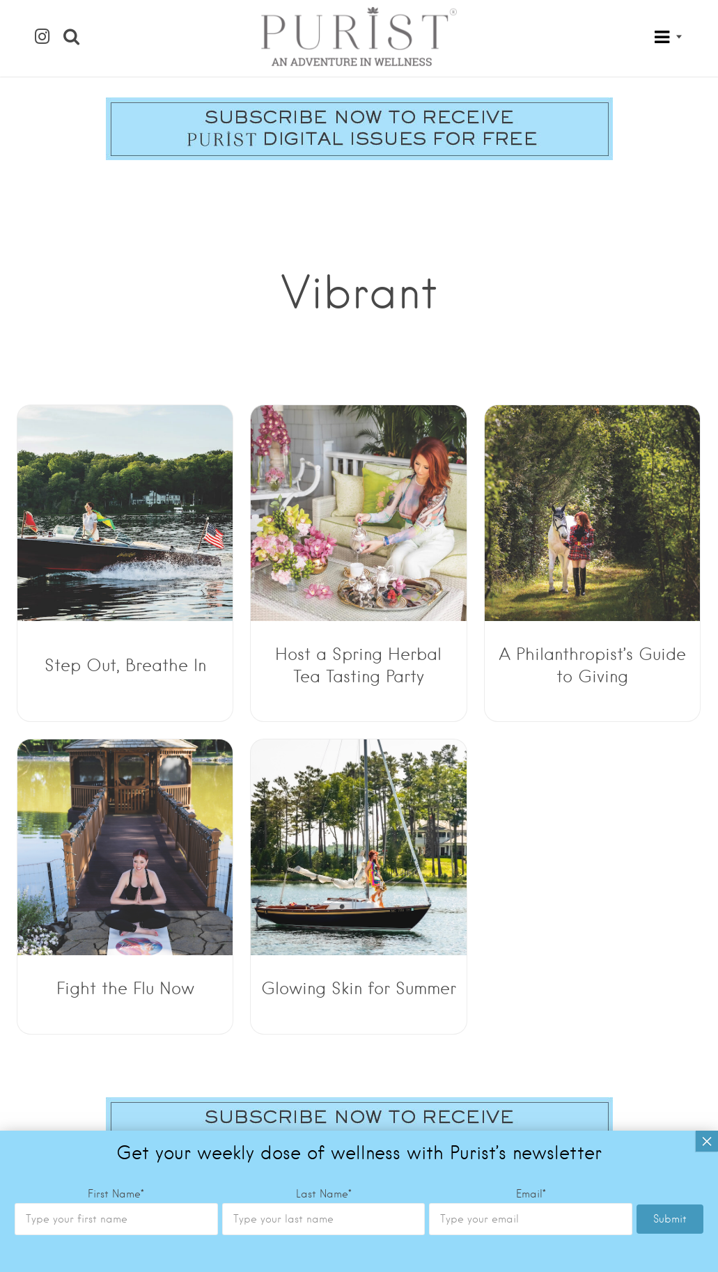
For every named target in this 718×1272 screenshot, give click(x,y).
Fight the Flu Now (125, 988)
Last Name (324, 1194)
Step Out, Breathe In (125, 665)
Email (531, 1194)
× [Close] (707, 1141)
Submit (670, 1219)
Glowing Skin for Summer (358, 988)
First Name (116, 1194)
